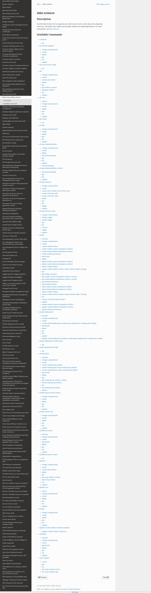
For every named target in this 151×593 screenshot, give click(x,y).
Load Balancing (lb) (8, 268)
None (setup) (6, 343)
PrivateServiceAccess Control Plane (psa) (15, 474)
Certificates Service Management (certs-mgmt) (15, 26)
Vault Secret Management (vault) (12, 549)
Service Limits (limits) (9, 519)
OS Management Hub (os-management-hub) (15, 460)
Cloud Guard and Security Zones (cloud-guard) (15, 39)
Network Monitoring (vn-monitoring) (14, 330)
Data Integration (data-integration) (13, 81)
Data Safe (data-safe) (9, 94)
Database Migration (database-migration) (15, 112)
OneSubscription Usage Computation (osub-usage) (14, 389)
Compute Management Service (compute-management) (12, 55)
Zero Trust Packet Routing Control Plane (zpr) (15, 587)
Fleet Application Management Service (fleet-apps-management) (14, 166)
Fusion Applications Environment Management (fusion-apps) (13, 179)
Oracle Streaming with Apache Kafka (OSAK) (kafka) (14, 452)
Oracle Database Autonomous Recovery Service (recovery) (15, 431)
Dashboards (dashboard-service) (12, 71)
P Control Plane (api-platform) (12, 467)
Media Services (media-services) (12, 313)
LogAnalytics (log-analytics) (11, 271)
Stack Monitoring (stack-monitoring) (14, 530)
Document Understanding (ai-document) (15, 137)
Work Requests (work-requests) (12, 583)
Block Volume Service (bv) (10, 13)
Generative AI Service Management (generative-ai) (13, 199)
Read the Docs (75, 589)
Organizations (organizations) (11, 456)
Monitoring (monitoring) (10, 321)
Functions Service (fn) (9, 175)
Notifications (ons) (8, 349)
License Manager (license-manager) (13, 261)
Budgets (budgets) (8, 21)
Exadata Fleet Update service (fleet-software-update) (13, 155)
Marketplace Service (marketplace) (13, 299)
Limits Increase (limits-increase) (12, 265)
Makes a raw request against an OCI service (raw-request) (14, 284)
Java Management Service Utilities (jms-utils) (15, 248)
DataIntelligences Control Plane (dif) (13, 121)
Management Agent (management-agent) (15, 291)
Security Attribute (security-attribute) (14, 510)
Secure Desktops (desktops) (11, 507)
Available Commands (9, 104)
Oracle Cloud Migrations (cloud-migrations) (12, 420)
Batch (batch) (6, 7)
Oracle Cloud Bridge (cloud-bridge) (13, 416)
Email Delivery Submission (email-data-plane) (14, 147)
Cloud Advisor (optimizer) (10, 35)
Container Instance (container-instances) (15, 65)
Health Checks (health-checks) (12, 225)
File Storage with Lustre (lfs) (11, 162)
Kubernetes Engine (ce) (9, 255)
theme (58, 589)
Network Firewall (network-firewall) (13, 327)
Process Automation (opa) (10, 477)
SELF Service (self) (8, 513)
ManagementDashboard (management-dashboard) (15, 295)
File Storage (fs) (7, 159)
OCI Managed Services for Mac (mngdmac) (12, 372)
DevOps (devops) (8, 127)
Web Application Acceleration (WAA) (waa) (14, 567)
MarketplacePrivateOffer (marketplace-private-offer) (14, 303)
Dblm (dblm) (6, 124)
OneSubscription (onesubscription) (13, 393)
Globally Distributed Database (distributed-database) (12, 209)
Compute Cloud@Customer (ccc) (13, 46)
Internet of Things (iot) (9, 236)
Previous (42, 577)
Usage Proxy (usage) (8, 546)
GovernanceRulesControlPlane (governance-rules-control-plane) (12, 217)
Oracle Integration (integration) (12, 445)
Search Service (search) (9, 504)
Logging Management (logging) (12, 277)
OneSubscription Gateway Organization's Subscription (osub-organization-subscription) (13, 398)
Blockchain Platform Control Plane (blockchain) (13, 17)
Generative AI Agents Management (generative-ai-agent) (13, 189)
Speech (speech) (7, 527)
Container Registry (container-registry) (14, 68)
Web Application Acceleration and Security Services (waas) (13, 572)
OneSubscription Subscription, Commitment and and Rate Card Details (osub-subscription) (15, 383)
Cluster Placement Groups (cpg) (12, 43)
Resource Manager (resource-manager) (14, 491)
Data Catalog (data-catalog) (11, 75)
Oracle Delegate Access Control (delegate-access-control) (12, 441)
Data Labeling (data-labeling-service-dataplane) (14, 85)
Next (106, 577)
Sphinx (47, 589)
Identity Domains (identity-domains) (14, 233)
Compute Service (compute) (11, 59)
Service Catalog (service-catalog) (12, 516)
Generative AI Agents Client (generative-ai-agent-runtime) (15, 184)
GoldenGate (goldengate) (10, 213)
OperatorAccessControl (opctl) (12, 406)
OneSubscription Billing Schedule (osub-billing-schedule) (15, 377)
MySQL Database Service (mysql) (13, 324)
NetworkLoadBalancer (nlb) (11, 336)
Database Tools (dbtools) (10, 118)
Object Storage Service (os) (11, 352)
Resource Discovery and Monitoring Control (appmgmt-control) (14, 487)
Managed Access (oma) (9, 288)
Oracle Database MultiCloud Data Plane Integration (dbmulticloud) (15, 436)
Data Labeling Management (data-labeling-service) (13, 90)
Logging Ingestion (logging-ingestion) (14, 274)
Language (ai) (6, 258)
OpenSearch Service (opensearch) (13, 403)
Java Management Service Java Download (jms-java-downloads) (12, 243)
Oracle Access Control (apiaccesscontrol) (15, 412)
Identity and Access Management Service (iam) (13, 229)
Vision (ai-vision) (7, 560)
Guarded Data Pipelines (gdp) (11, 221)
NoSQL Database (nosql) (10, 346)
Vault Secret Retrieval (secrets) (12, 552)
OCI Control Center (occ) (10, 358)
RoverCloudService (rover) (10, 497)
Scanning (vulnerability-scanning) (12, 500)
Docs (39, 4)
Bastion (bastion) (7, 4)
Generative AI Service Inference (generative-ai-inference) (12, 194)
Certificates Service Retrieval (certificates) (11, 30)
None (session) (7, 339)
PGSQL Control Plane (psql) (11, 471)
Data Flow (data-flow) (9, 78)
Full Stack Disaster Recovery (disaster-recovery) (14, 171)
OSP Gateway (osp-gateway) (11, 464)
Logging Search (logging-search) (12, 280)
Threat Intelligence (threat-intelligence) (14, 540)
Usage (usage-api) (8, 543)
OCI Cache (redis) (8, 355)
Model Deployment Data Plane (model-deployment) (15, 317)
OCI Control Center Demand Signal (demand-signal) (13, 367)
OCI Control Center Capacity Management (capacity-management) (14, 362)
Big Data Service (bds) (9, 10)
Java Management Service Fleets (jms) (14, 239)
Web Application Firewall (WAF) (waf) (14, 577)
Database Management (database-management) (13, 107)
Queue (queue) (7, 480)
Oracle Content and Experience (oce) (14, 427)
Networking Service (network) (12, 333)
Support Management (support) (12, 537)
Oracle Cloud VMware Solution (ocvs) (14, 424)
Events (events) (7, 151)
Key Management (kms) (10, 252)
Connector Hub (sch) (9, 62)
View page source (102, 4)
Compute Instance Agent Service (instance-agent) (12, 50)
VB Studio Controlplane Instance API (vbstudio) (14, 556)
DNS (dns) (5, 133)
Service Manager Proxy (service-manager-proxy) (12, 523)
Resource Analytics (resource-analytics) (15, 483)
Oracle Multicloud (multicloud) (12, 448)
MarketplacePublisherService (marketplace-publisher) (11, 308)
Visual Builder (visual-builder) (11, 563)
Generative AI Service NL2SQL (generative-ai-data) (12, 204)
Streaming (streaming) (9, 534)
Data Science (54, 29)
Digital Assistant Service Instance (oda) (14, 130)
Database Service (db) (9, 115)
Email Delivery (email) (9, 143)
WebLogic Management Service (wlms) (14, 580)
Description (7, 100)
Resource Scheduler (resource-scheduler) (15, 494)
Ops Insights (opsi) (8, 409)
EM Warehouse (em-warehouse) (12, 140)
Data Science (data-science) (10, 97)
